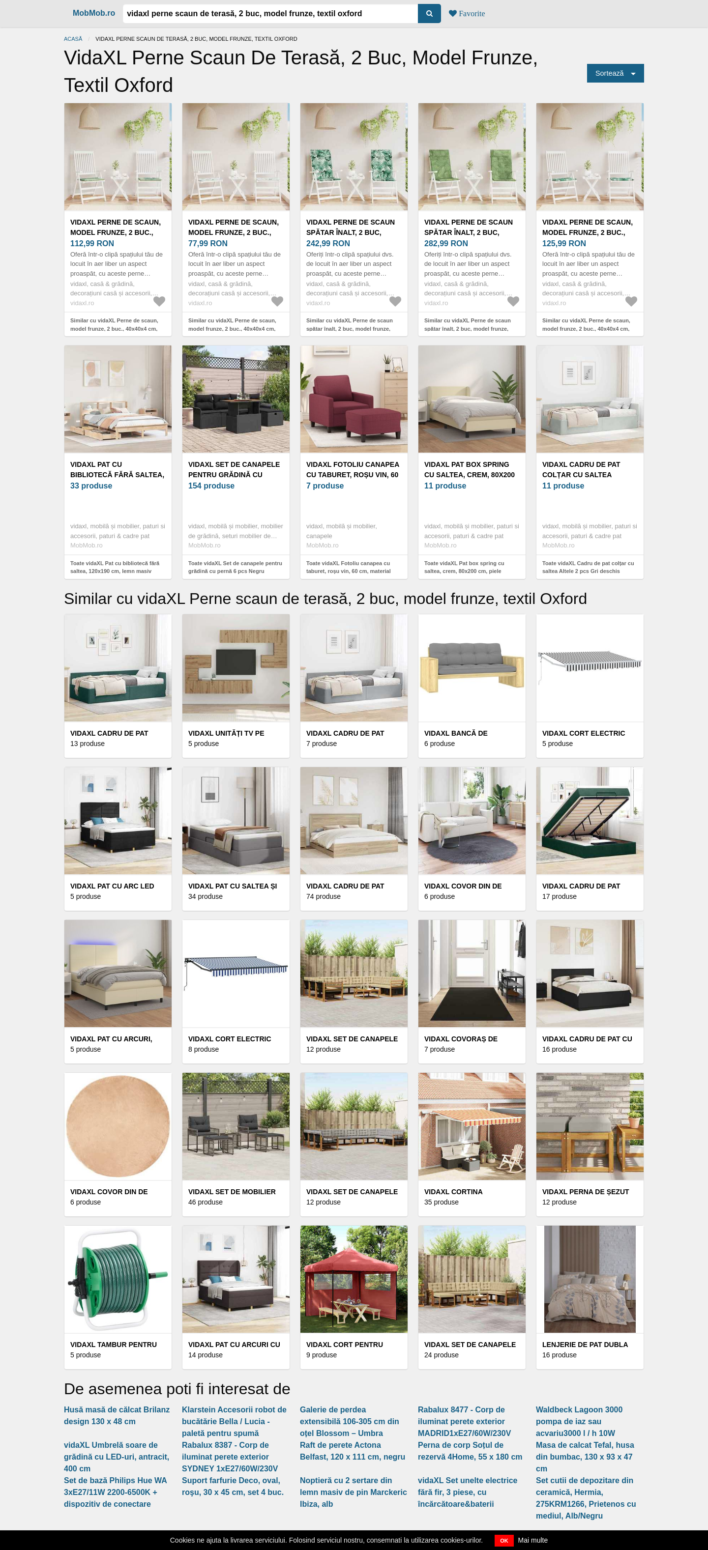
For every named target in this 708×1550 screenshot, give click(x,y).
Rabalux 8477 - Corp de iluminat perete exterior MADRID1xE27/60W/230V (464, 1421)
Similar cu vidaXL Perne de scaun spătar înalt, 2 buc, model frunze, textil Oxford (349, 328)
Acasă (73, 39)
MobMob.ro (94, 13)
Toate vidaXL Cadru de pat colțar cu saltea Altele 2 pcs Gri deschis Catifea (588, 571)
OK (504, 1541)
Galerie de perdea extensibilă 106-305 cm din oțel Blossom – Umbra (349, 1421)
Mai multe (533, 1540)
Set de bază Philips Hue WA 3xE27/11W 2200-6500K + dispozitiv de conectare (115, 1492)
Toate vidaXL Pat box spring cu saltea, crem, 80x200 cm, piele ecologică (464, 571)
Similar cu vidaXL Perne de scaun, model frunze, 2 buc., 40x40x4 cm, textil (114, 328)
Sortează (609, 73)
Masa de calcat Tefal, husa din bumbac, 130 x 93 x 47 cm (585, 1457)
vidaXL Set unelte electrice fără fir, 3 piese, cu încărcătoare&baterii (467, 1492)
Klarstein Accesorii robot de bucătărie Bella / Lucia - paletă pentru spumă (234, 1421)
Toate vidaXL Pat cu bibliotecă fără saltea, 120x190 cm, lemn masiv (114, 567)
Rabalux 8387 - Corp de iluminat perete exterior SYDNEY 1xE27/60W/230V (230, 1457)
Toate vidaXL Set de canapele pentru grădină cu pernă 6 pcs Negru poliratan (235, 571)
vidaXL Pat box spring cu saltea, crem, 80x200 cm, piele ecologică (469, 474)
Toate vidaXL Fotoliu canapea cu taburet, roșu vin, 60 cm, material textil (348, 571)
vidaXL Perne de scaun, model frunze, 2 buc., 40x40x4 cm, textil (115, 232)
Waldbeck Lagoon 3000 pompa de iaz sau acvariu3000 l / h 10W (579, 1421)
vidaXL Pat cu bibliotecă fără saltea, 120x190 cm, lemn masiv (117, 474)
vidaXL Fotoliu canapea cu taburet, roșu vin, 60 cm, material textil (352, 474)
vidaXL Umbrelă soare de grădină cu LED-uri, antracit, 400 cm (116, 1457)
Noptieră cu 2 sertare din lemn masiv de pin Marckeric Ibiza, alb (353, 1492)
